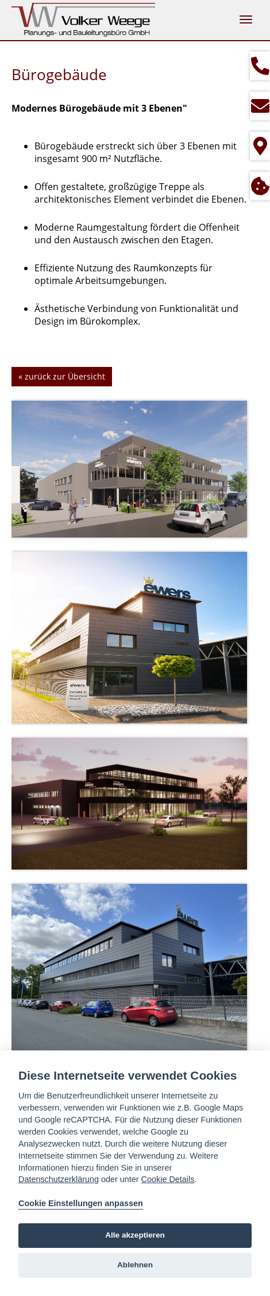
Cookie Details (168, 1179)
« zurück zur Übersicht (61, 376)
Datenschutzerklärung (58, 1179)
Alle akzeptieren (135, 1235)
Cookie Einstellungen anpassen (80, 1203)
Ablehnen (135, 1265)
